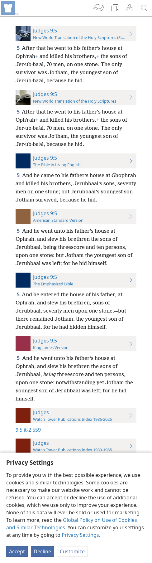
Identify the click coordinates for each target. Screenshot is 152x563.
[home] (9, 8)
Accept (17, 551)
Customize (72, 551)
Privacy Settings (80, 534)
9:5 (19, 429)
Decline (42, 551)
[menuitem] (9, 8)
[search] (144, 8)
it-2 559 (32, 429)
